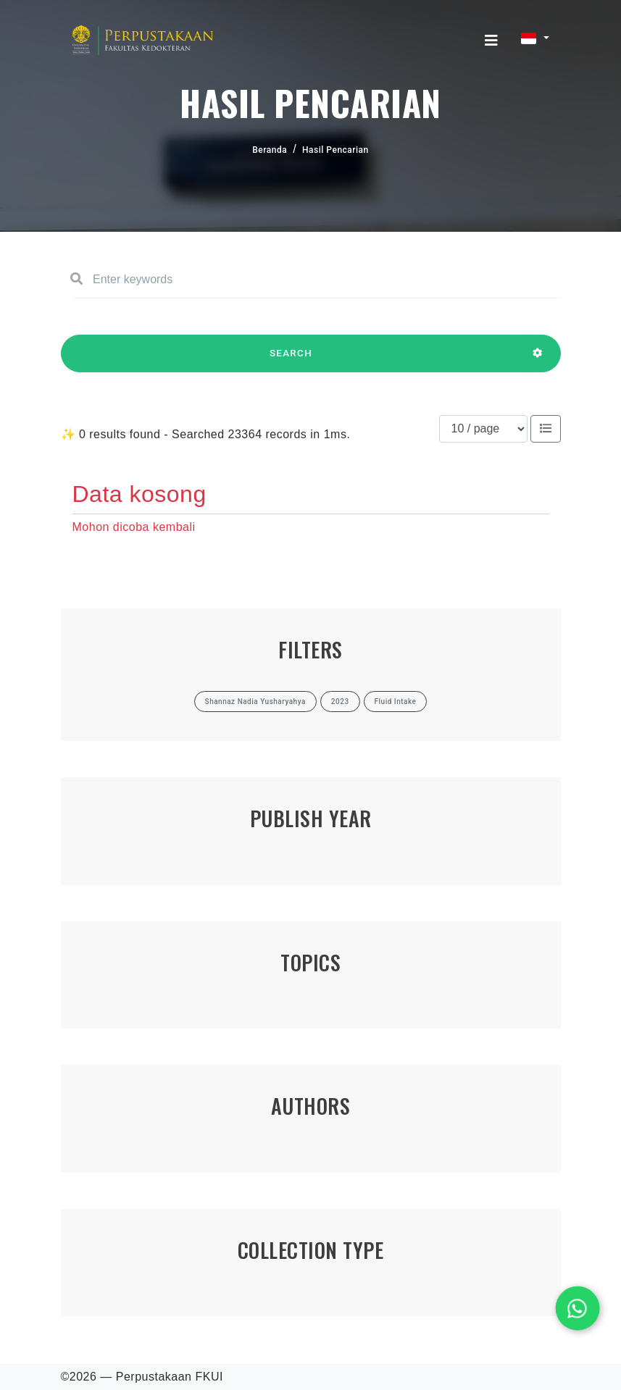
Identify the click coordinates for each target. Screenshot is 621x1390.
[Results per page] (483, 429)
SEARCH (291, 360)
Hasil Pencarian (335, 150)
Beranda (269, 150)
